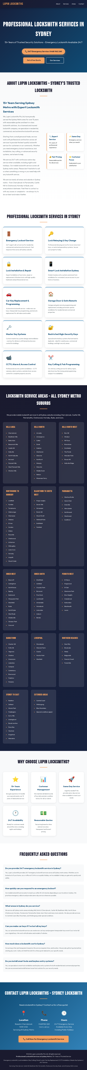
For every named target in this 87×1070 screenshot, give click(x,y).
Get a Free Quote (34, 60)
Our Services (55, 60)
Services (66, 4)
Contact (81, 4)
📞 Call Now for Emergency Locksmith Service (43, 1039)
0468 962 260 (56, 51)
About (58, 4)
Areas (74, 4)
